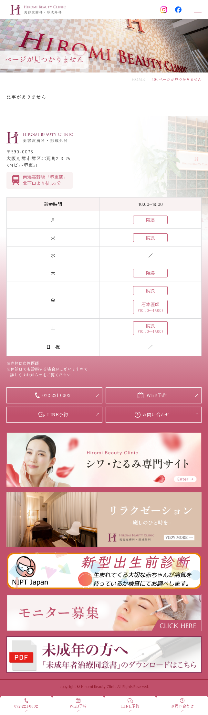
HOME (138, 79)
